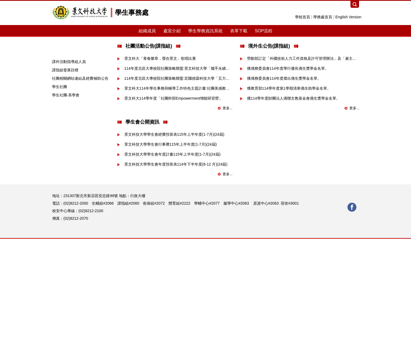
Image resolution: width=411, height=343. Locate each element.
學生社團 (59, 191)
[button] (56, 86)
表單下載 (238, 31)
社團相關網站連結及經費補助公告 (80, 182)
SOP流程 (264, 31)
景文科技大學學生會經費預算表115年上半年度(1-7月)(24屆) (174, 238)
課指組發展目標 (65, 174)
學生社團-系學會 (66, 199)
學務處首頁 (322, 17)
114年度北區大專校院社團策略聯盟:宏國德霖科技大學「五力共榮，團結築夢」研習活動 (178, 182)
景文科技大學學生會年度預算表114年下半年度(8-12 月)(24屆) (176, 268)
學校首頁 (302, 17)
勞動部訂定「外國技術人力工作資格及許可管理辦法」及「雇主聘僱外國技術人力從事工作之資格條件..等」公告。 (303, 162)
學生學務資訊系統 (205, 31)
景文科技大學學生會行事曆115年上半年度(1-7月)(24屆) (170, 248)
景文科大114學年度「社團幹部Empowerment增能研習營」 (173, 202)
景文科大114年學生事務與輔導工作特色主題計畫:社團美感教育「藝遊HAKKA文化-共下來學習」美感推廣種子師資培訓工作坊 (178, 192)
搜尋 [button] (354, 4)
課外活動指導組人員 (69, 166)
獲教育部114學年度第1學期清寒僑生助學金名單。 (289, 192)
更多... (228, 212)
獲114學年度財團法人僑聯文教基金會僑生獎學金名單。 (293, 202)
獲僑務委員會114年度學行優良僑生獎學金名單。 (288, 172)
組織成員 (147, 31)
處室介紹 (172, 31)
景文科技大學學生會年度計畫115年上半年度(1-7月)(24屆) (172, 258)
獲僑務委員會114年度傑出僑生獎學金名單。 (284, 182)
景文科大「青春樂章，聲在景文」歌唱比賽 (160, 162)
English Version (348, 17)
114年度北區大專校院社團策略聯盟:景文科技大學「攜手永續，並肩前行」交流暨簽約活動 (178, 172)
